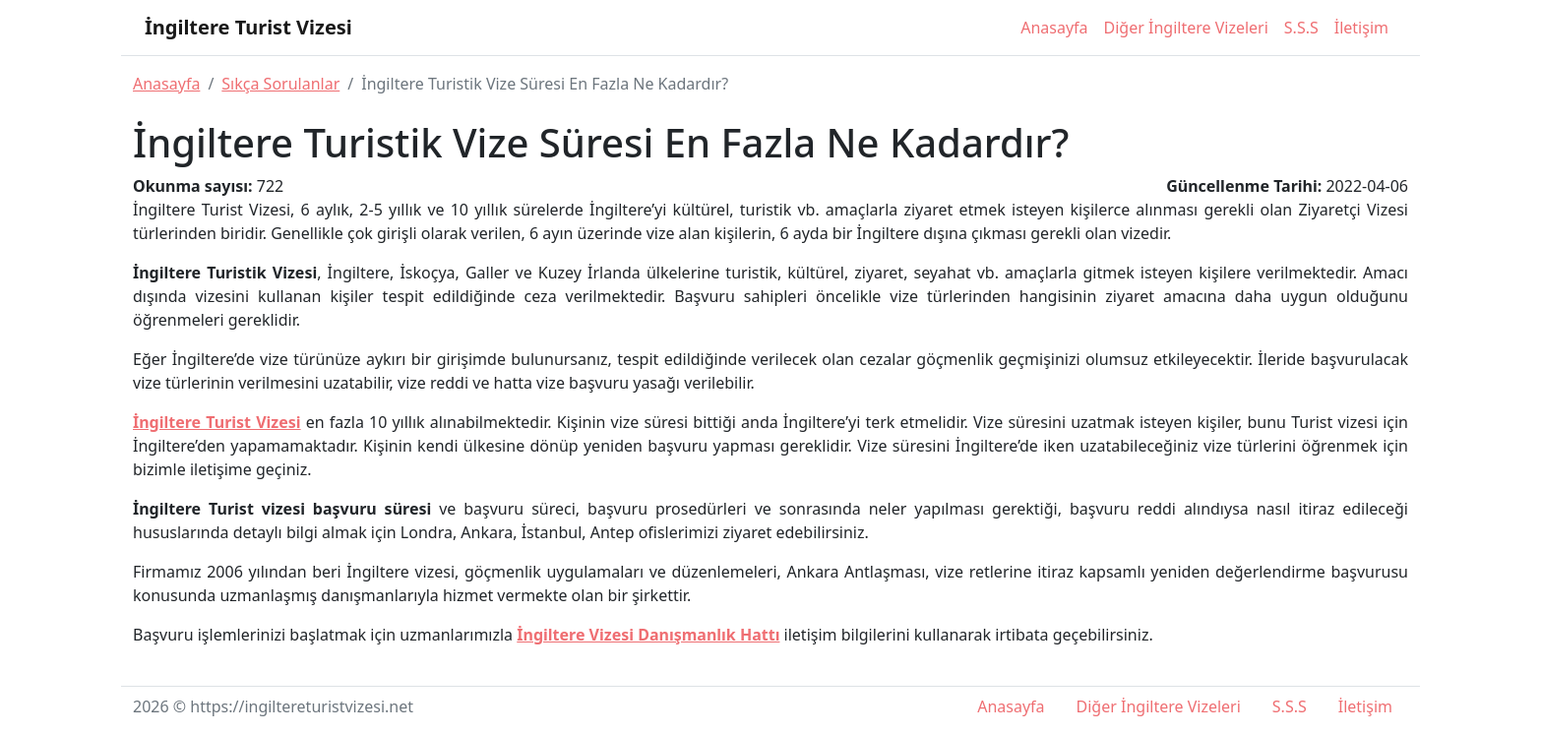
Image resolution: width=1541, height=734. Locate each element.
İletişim (1361, 27)
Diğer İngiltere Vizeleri (1186, 27)
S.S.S (1301, 27)
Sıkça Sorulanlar (280, 83)
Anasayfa (1053, 27)
